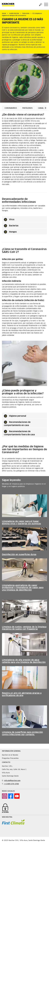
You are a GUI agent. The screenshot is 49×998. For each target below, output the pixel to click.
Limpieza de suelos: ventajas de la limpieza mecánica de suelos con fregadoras (24, 628)
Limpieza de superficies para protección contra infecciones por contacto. (22, 733)
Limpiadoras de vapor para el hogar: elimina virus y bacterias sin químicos (21, 522)
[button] (45, 108)
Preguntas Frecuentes (10, 758)
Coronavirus (11, 108)
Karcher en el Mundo (10, 755)
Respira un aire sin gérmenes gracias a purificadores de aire (21, 694)
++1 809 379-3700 (11, 784)
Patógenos (27, 108)
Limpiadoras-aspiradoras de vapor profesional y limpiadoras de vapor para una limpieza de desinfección (22, 587)
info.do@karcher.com (12, 780)
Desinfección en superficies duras (19, 555)
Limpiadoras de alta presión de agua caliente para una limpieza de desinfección (24, 661)
